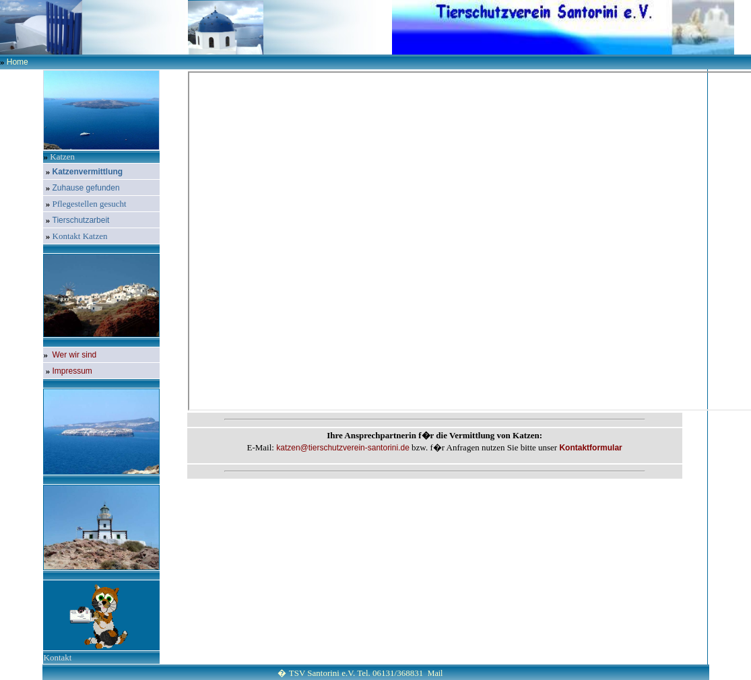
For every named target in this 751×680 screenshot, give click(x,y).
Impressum (72, 371)
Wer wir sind (75, 355)
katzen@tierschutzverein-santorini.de (343, 447)
